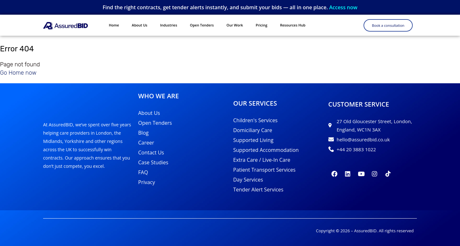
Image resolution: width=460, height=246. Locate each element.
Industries (168, 25)
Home (114, 25)
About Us (140, 25)
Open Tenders (202, 25)
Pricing (261, 25)
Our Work (234, 25)
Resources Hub (292, 25)
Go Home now (18, 72)
